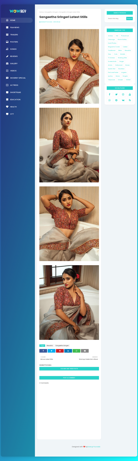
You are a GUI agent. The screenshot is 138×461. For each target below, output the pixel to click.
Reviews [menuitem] (12, 56)
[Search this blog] (116, 18)
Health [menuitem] (11, 106)
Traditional (111, 50)
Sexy (109, 54)
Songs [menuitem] (11, 49)
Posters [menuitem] (12, 41)
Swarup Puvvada (46, 22)
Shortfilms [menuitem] (13, 92)
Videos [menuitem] (11, 70)
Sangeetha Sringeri (51, 12)
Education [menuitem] (13, 99)
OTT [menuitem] (10, 114)
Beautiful (50, 345)
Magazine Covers (114, 47)
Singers (125, 76)
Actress (110, 36)
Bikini (120, 50)
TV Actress (111, 58)
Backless (121, 69)
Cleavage (111, 39)
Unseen (120, 80)
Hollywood (118, 65)
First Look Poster (113, 72)
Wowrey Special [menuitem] (16, 78)
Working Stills (122, 58)
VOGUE (128, 80)
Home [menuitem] (10, 20)
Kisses (127, 65)
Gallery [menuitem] (12, 63)
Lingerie (123, 72)
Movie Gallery (122, 39)
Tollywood (111, 80)
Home (41, 12)
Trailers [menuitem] (12, 34)
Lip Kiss (110, 76)
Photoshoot (125, 36)
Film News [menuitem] (12, 27)
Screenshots (112, 61)
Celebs (125, 47)
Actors (110, 65)
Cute (115, 54)
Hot (117, 36)
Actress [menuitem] (12, 85)
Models (122, 54)
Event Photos (112, 43)
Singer (121, 61)
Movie (118, 76)
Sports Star (111, 69)
